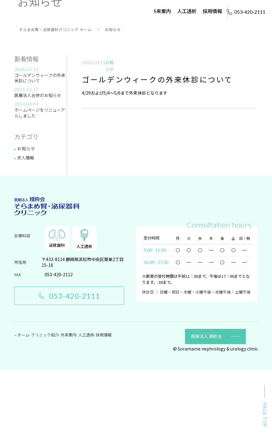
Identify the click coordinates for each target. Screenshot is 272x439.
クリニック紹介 (128, 7)
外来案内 (161, 7)
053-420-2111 (69, 365)
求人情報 (25, 227)
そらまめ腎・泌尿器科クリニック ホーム (55, 98)
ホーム (98, 7)
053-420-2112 (59, 344)
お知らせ (26, 217)
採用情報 (212, 7)
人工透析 (187, 7)
